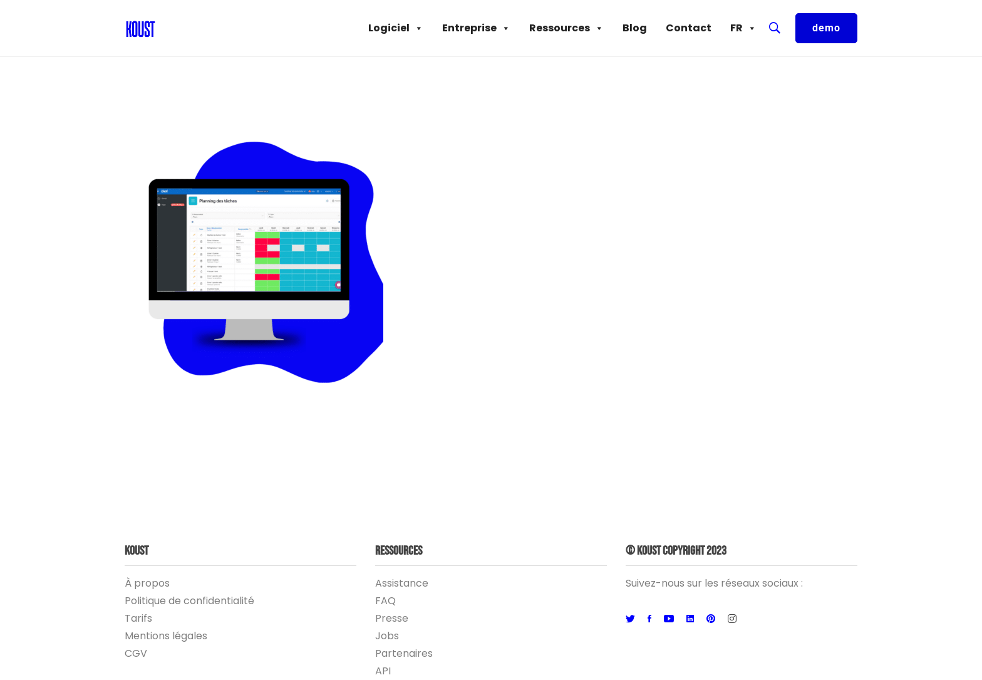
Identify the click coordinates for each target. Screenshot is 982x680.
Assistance (401, 583)
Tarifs (138, 618)
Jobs (387, 636)
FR (743, 28)
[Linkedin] (690, 619)
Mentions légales (166, 636)
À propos (147, 583)
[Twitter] (630, 619)
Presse (391, 618)
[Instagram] (732, 619)
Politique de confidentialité (189, 601)
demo (826, 28)
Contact (688, 28)
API (383, 671)
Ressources (566, 28)
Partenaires (404, 653)
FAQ (385, 601)
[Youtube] (669, 619)
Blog (635, 28)
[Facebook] (649, 619)
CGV (136, 653)
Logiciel (395, 28)
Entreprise (476, 28)
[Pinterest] (710, 619)
